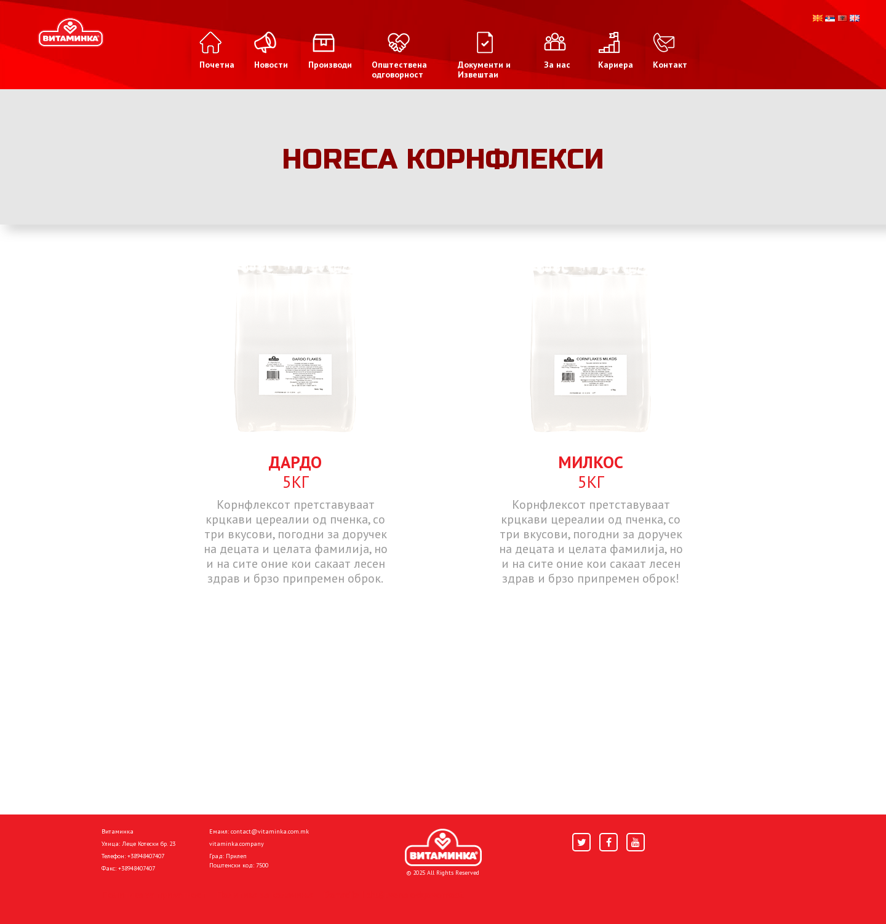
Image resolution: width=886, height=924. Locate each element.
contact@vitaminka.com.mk (270, 831)
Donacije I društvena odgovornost (393, 894)
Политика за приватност (154, 894)
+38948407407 (145, 856)
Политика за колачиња (264, 894)
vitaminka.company (236, 844)
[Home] (443, 848)
